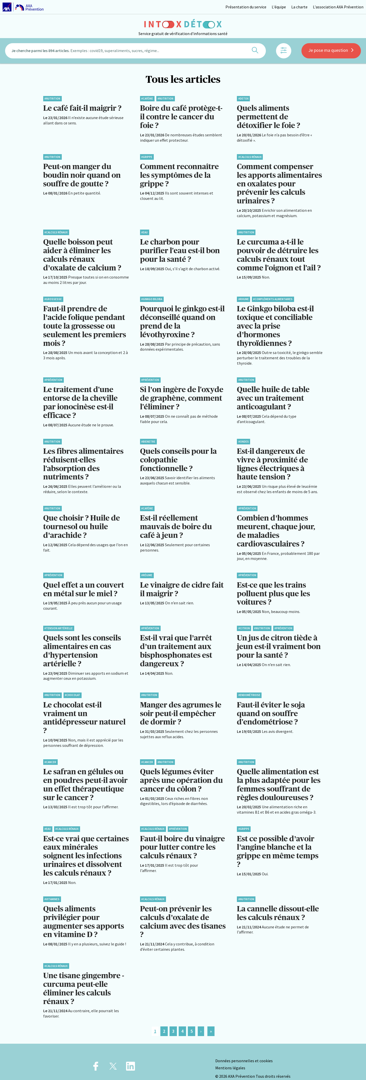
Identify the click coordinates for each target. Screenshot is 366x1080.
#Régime (146, 569)
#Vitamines (51, 889)
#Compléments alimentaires (273, 297)
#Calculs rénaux (250, 156)
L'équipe (279, 6)
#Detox (243, 98)
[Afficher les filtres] (283, 52)
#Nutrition (52, 98)
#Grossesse (53, 297)
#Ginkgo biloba (151, 297)
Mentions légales (230, 1056)
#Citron (244, 622)
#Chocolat (72, 688)
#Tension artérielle (58, 622)
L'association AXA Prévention (338, 6)
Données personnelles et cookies (244, 1049)
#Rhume (243, 297)
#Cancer (50, 754)
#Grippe (146, 156)
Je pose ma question (331, 51)
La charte (299, 6)
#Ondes (243, 437)
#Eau (144, 230)
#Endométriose (249, 688)
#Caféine (147, 98)
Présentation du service (245, 6)
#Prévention (53, 376)
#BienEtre (148, 437)
